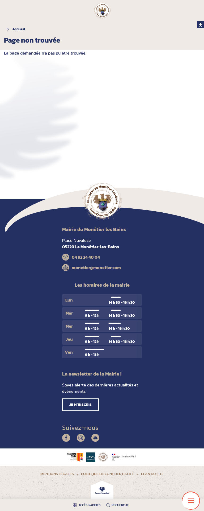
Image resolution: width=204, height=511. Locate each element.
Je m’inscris (80, 404)
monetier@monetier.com (96, 267)
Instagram (81, 438)
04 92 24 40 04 (86, 257)
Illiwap (95, 438)
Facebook (66, 438)
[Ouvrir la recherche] (119, 505)
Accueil (18, 29)
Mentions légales (57, 474)
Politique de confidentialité (107, 474)
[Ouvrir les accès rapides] (88, 505)
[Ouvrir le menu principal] (191, 501)
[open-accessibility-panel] (200, 24)
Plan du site (152, 474)
